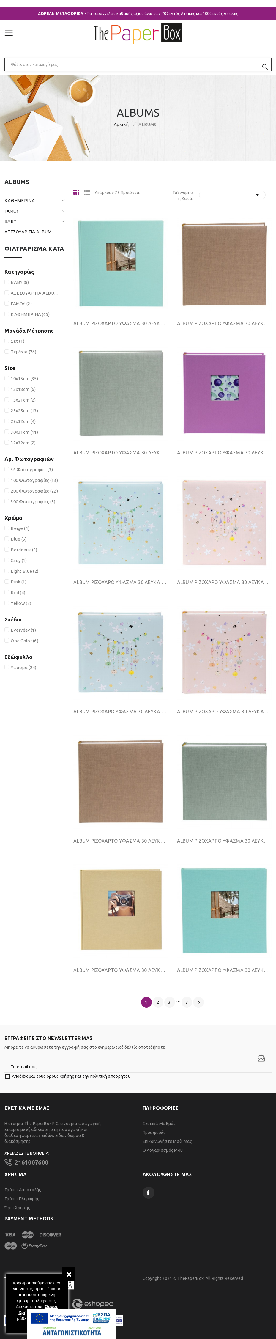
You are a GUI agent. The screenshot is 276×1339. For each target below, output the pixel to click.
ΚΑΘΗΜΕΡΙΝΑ (19, 200)
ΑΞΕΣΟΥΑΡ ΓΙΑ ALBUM (27, 231)
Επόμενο (198, 1002)
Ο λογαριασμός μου (163, 1150)
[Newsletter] (261, 1058)
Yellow (21, 603)
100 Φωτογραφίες (34, 480)
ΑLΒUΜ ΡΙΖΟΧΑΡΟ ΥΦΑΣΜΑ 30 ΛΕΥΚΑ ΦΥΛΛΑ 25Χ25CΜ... (120, 711)
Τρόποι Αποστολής (22, 1189)
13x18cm (23, 389)
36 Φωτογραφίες (32, 469)
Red (18, 592)
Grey (19, 560)
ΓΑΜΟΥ (11, 210)
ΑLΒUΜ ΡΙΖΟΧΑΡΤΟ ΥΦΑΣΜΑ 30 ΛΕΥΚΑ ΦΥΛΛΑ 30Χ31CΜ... (120, 323)
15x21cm (23, 399)
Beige (20, 528)
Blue (18, 539)
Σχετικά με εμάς (159, 1123)
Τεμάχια (23, 351)
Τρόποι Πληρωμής (21, 1198)
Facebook (148, 1193)
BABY (10, 221)
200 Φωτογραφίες (34, 490)
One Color (24, 640)
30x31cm (24, 432)
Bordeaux (24, 549)
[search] (265, 67)
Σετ (17, 341)
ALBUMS (17, 182)
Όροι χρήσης (17, 1207)
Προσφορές (154, 1132)
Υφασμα (23, 667)
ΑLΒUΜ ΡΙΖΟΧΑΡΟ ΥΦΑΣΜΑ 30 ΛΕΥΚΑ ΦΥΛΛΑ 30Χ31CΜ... (120, 582)
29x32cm (23, 421)
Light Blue (24, 571)
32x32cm (23, 442)
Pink (18, 581)
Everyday (23, 629)
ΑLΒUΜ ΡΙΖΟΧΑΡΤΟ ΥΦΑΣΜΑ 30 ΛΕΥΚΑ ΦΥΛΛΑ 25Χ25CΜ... (120, 841)
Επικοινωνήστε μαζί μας (167, 1141)
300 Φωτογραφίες (33, 501)
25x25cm (24, 410)
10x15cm (24, 378)
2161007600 (31, 1162)
